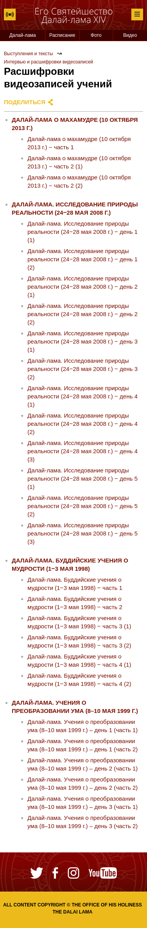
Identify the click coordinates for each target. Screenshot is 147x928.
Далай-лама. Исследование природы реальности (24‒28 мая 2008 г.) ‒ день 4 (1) (82, 396)
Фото (96, 35)
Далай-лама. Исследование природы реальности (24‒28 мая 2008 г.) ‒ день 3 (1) (82, 341)
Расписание (62, 35)
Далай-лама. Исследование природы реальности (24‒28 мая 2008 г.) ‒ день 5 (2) (82, 505)
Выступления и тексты (28, 53)
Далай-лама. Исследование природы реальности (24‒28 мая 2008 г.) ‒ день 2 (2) (82, 314)
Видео (130, 35)
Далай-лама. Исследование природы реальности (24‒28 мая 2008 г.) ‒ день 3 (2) (82, 368)
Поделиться (24, 102)
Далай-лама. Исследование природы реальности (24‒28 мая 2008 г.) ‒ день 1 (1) (82, 231)
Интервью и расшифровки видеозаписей (48, 62)
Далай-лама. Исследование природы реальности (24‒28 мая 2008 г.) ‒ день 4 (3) (82, 451)
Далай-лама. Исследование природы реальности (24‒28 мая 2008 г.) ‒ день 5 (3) (82, 533)
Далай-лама (22, 35)
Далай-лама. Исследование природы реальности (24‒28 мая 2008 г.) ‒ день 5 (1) (82, 478)
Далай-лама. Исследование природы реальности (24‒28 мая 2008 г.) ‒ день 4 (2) (82, 423)
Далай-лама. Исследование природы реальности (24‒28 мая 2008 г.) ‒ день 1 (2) (82, 259)
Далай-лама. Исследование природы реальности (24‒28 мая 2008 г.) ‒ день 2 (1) (82, 286)
